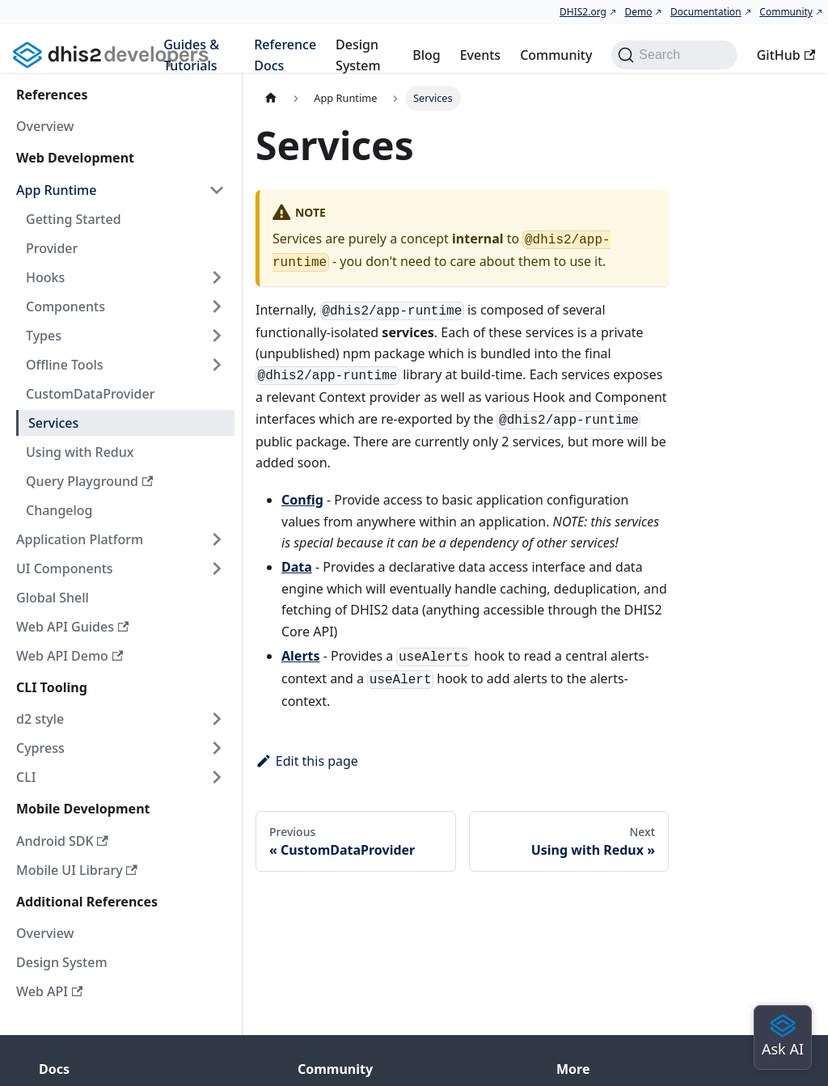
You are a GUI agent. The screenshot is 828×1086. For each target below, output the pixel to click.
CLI (26, 777)
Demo (638, 12)
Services (53, 423)
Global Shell (52, 597)
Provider (52, 248)
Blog (426, 55)
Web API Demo (69, 656)
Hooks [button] (45, 277)
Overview (45, 126)
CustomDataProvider (90, 394)
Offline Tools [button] (65, 365)
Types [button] (43, 335)
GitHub (786, 55)
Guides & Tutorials (191, 55)
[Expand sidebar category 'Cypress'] (216, 748)
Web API (49, 991)
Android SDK (62, 841)
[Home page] (271, 98)
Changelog (59, 510)
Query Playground (89, 481)
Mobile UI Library (76, 870)
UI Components (64, 568)
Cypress (40, 748)
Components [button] (65, 306)
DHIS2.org (583, 12)
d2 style (40, 719)
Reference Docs (285, 55)
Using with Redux (80, 452)
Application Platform (79, 539)
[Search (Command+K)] (674, 55)
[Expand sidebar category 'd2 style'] (216, 719)
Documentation (705, 12)
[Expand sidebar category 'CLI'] (216, 777)
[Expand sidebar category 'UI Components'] (216, 568)
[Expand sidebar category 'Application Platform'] (216, 539)
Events (480, 55)
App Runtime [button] (56, 190)
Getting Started (73, 219)
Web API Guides (72, 627)
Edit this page (307, 761)
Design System (358, 55)
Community (786, 12)
